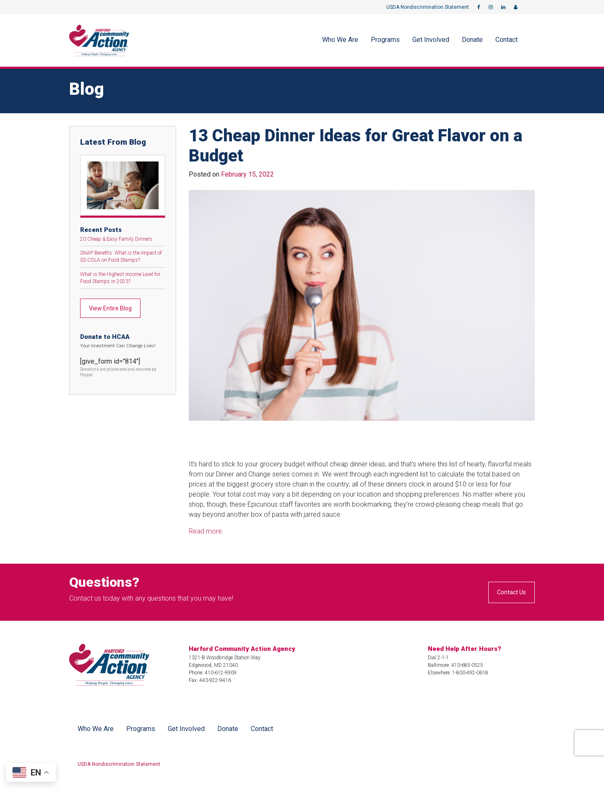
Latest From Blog (113, 142)
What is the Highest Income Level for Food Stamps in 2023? (120, 277)
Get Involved (430, 40)
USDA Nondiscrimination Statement (427, 7)
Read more (205, 531)
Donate (472, 40)
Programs (385, 40)
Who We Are (340, 40)
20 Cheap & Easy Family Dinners (116, 239)
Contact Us (511, 592)
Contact (506, 40)
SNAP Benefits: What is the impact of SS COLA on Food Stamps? (121, 256)
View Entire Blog (110, 308)
